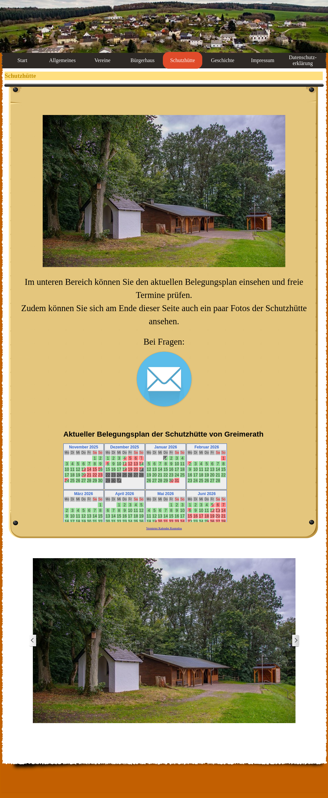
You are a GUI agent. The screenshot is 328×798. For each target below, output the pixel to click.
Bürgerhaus (142, 60)
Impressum (262, 60)
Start (22, 60)
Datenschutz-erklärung (303, 60)
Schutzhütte (182, 60)
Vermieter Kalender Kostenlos (164, 528)
